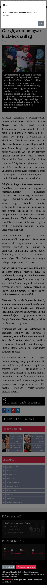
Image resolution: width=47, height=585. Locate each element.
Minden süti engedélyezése (26, 567)
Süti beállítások (8, 567)
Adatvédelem (8, 580)
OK (40, 24)
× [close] (43, 4)
